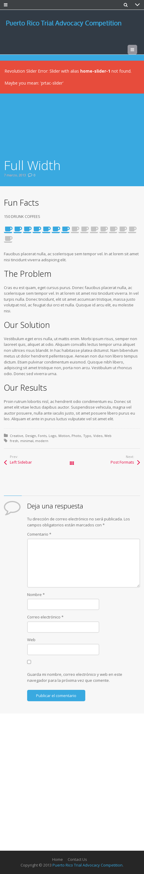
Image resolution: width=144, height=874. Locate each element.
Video (98, 435)
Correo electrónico (45, 617)
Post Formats (122, 462)
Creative (16, 435)
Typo (87, 435)
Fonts (42, 435)
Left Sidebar (21, 462)
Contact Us (77, 859)
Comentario (39, 534)
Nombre (36, 594)
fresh (14, 440)
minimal (26, 440)
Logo (52, 435)
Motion (64, 435)
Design (30, 435)
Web (108, 435)
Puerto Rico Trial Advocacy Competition (87, 865)
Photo (76, 435)
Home (57, 859)
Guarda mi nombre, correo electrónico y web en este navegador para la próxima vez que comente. (74, 677)
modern (41, 440)
